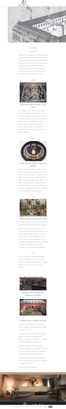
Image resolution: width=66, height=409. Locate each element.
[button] (44, 3)
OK (50, 406)
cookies (45, 406)
